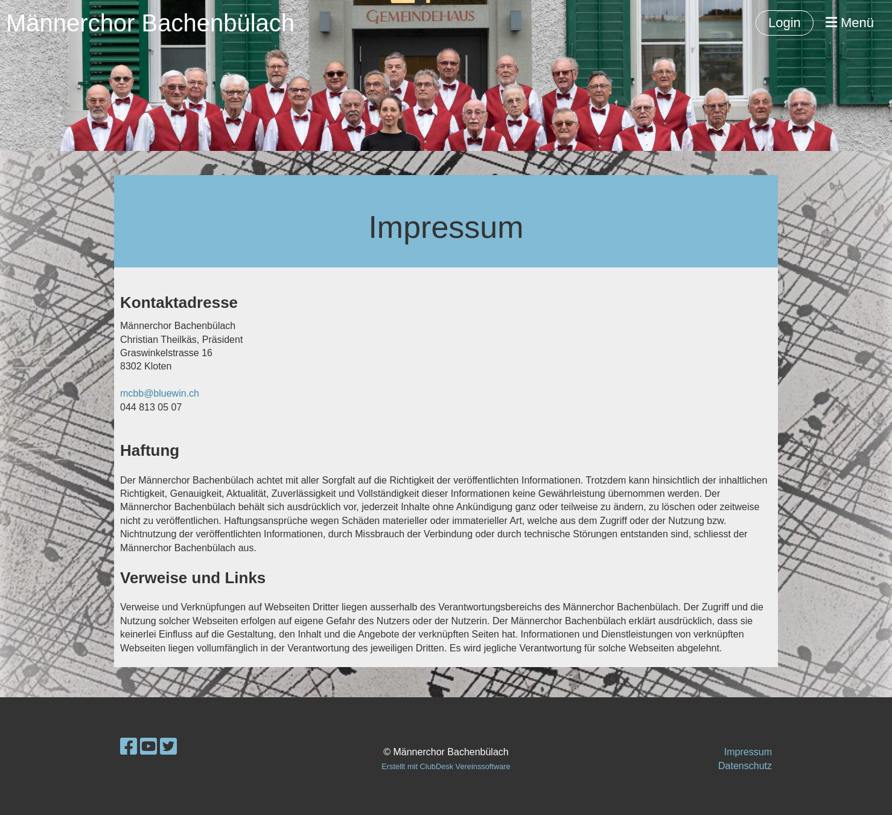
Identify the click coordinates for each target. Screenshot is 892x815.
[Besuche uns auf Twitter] (168, 747)
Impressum (748, 752)
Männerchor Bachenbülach (150, 23)
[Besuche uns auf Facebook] (128, 747)
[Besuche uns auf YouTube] (148, 747)
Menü (850, 22)
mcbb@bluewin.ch (159, 393)
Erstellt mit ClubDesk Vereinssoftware (445, 766)
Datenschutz (745, 766)
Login (784, 22)
